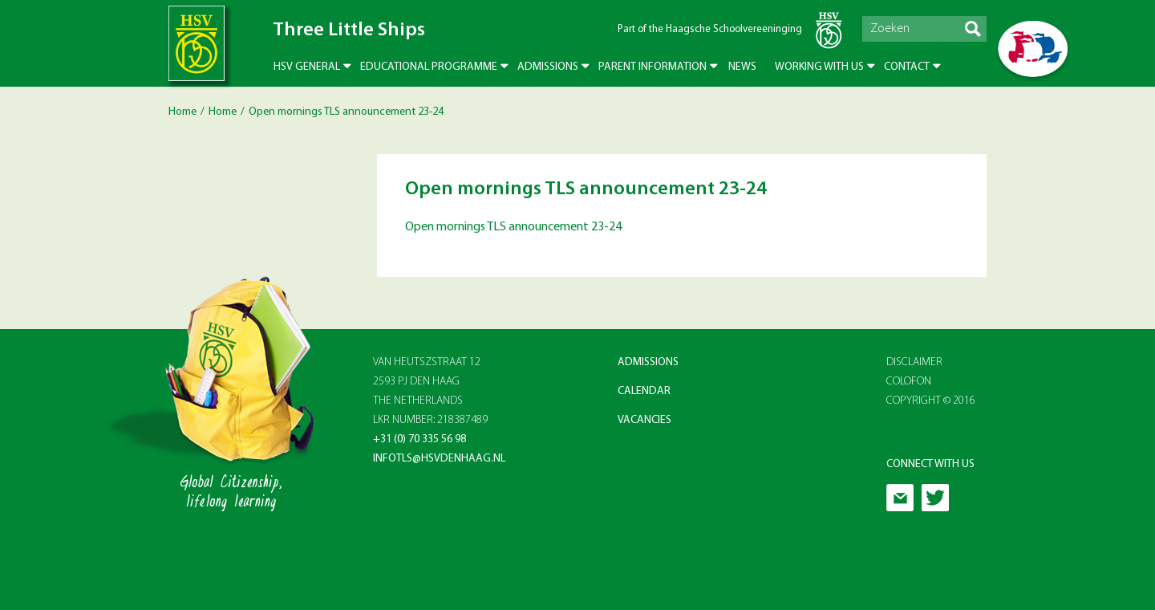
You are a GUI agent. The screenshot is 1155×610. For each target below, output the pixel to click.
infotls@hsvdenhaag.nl (439, 459)
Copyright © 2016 (930, 401)
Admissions (547, 67)
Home (182, 112)
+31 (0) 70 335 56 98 (419, 439)
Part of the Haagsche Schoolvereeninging (710, 29)
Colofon (908, 382)
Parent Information (652, 67)
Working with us (819, 67)
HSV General (307, 67)
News (742, 67)
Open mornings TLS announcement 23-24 (513, 227)
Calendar (644, 391)
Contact (907, 67)
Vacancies (644, 420)
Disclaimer (914, 362)
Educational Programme (428, 67)
